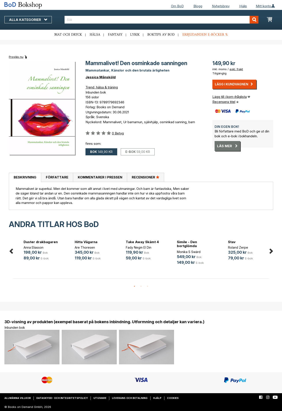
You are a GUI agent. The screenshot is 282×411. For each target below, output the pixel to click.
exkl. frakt (236, 69)
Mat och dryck (68, 35)
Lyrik (135, 35)
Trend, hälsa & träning (101, 87)
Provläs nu (16, 57)
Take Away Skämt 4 (142, 242)
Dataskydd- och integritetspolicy (62, 398)
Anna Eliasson (33, 247)
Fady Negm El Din (138, 247)
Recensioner (145, 177)
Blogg (197, 6)
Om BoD (177, 6)
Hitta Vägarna (86, 242)
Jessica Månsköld (100, 77)
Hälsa (95, 35)
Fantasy (115, 35)
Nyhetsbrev (221, 6)
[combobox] (161, 20)
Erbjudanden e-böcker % (205, 35)
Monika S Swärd (188, 252)
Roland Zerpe (238, 247)
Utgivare (99, 398)
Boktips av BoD (161, 35)
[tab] (25, 177)
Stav (232, 242)
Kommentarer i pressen (100, 177)
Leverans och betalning (130, 398)
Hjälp (243, 6)
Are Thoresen (85, 247)
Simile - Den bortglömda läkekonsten (187, 246)
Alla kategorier (28, 20)
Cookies (173, 398)
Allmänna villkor (17, 398)
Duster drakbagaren (41, 242)
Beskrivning (25, 177)
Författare (57, 177)
